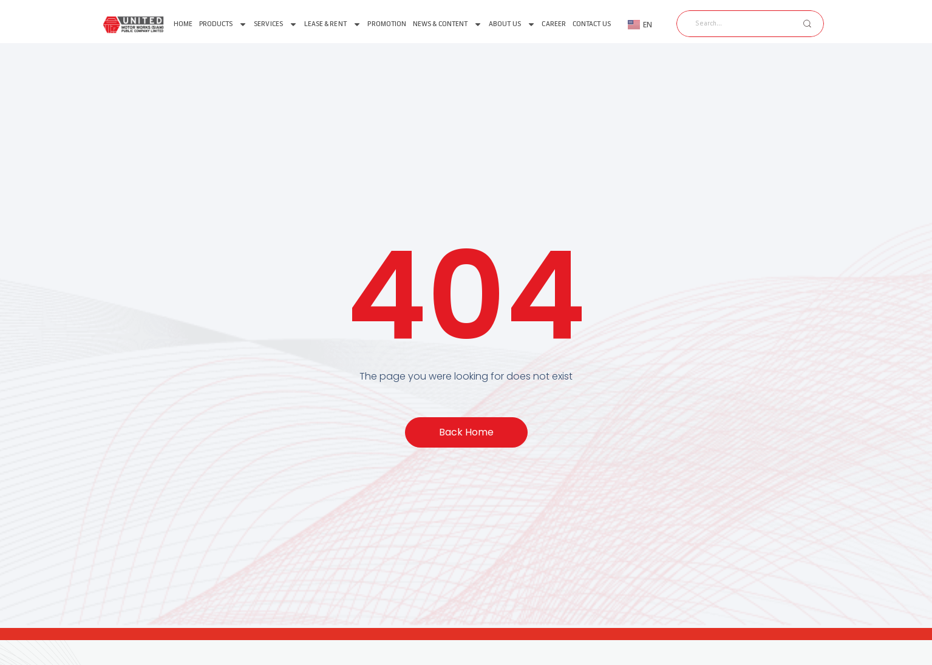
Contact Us (592, 24)
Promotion (386, 24)
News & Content (447, 24)
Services (276, 24)
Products (223, 24)
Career (554, 24)
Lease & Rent (332, 24)
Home (183, 24)
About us (512, 24)
